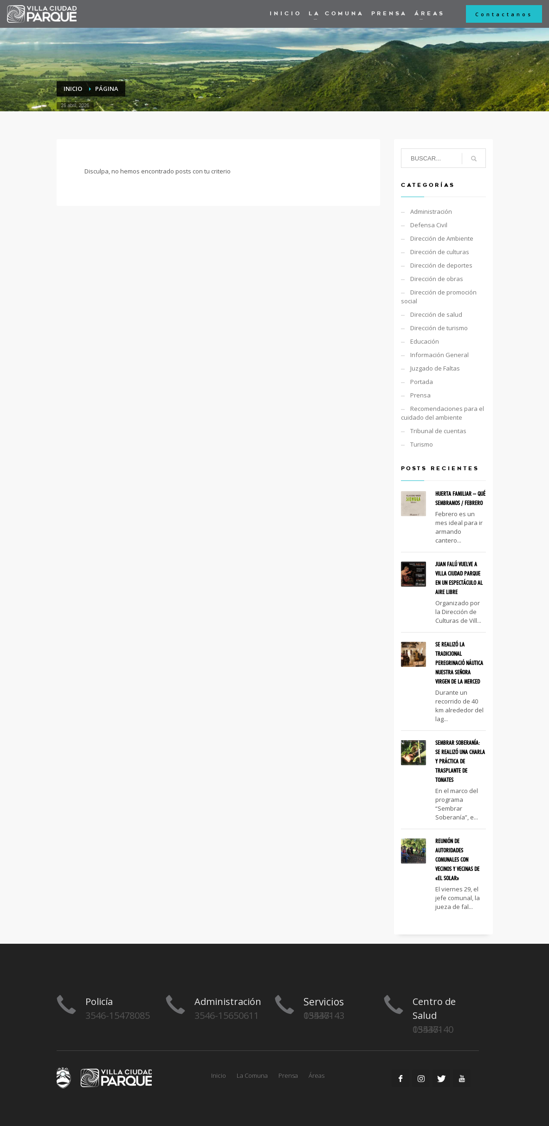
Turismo (421, 444)
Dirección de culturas (439, 252)
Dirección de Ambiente (441, 238)
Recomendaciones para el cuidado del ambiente (442, 413)
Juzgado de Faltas (435, 368)
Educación (424, 341)
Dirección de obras (436, 279)
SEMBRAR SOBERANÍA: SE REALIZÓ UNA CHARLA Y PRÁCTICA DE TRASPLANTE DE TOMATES (460, 761)
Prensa (420, 395)
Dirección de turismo (439, 328)
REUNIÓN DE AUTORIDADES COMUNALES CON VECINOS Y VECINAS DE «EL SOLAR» (457, 859)
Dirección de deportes (441, 265)
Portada (421, 381)
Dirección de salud (436, 314)
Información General (439, 355)
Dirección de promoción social (439, 296)
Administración (431, 211)
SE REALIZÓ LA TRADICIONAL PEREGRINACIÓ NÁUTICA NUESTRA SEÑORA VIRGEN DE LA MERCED (459, 662)
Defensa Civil (428, 225)
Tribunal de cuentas (438, 431)
